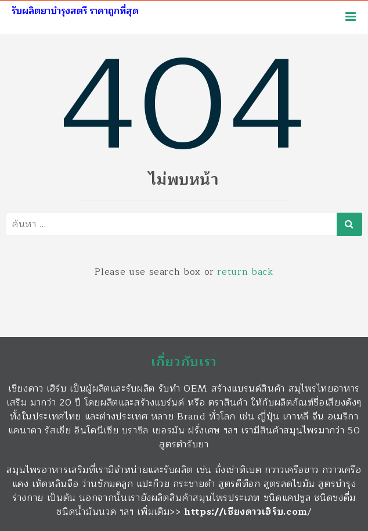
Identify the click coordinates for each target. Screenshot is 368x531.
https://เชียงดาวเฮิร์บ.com (246, 511)
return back (245, 271)
